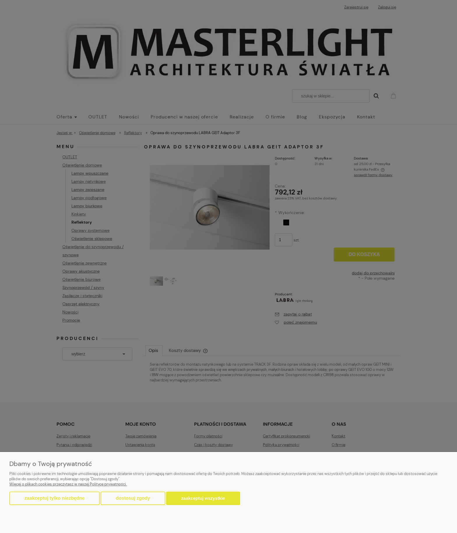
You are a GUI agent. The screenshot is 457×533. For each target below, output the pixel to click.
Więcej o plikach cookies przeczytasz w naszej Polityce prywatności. (68, 484)
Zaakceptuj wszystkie (203, 498)
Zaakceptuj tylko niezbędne (54, 498)
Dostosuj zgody (133, 498)
